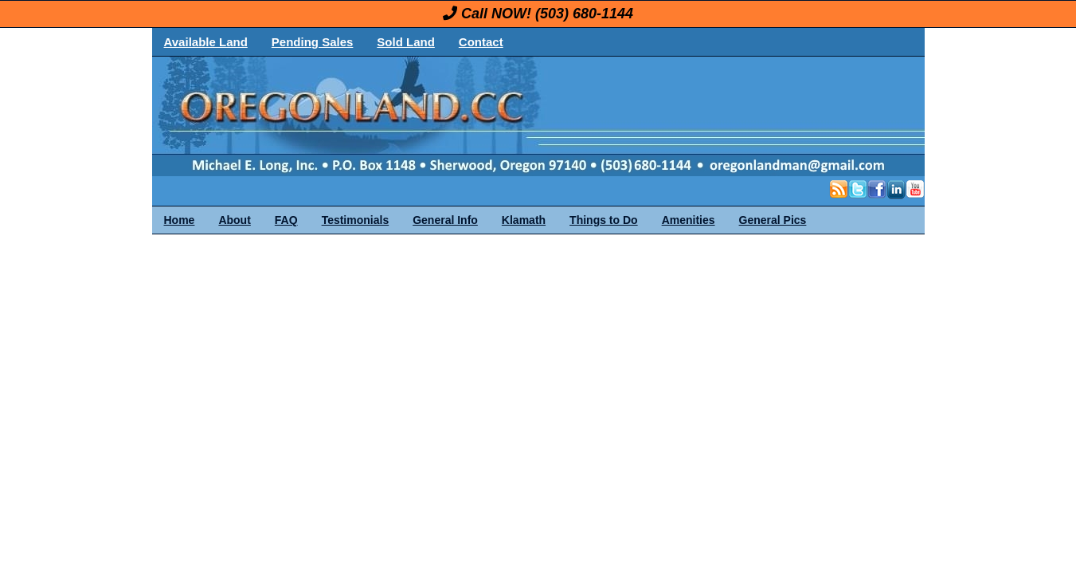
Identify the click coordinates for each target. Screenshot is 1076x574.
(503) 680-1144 (584, 14)
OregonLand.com (606, 116)
